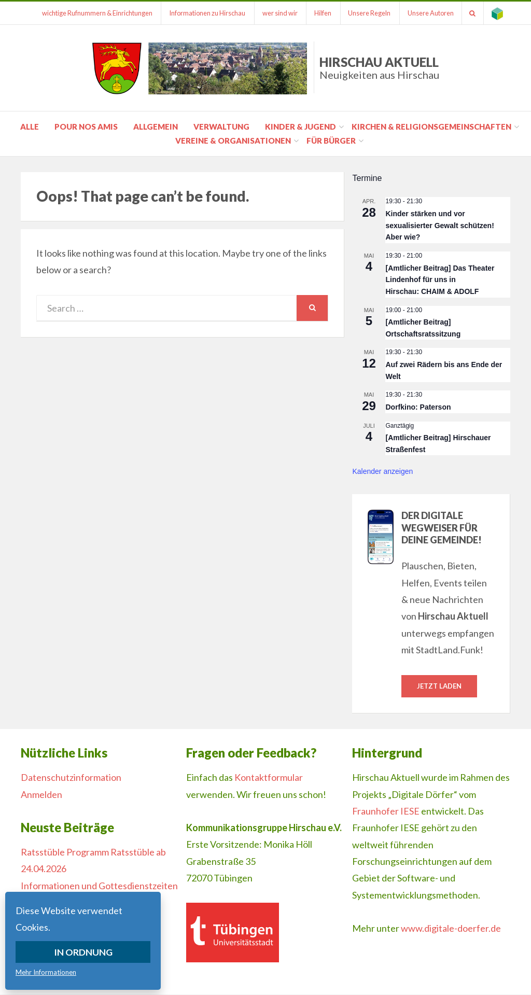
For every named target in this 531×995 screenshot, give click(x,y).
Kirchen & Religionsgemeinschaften (431, 126)
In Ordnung (83, 952)
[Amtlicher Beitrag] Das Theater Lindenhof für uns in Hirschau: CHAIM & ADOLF (439, 280)
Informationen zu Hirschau (205, 13)
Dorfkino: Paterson (418, 407)
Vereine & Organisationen (233, 140)
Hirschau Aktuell (379, 67)
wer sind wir (278, 13)
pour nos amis (86, 126)
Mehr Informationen (46, 972)
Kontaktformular (268, 777)
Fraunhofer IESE (386, 811)
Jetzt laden (439, 686)
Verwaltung (221, 126)
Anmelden (41, 794)
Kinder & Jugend (300, 126)
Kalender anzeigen (382, 471)
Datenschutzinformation (71, 777)
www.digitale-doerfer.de (451, 928)
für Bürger (331, 140)
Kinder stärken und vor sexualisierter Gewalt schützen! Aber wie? (439, 225)
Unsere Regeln (368, 13)
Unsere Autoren (430, 13)
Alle (29, 126)
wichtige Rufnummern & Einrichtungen (95, 13)
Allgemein (155, 126)
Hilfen (321, 13)
